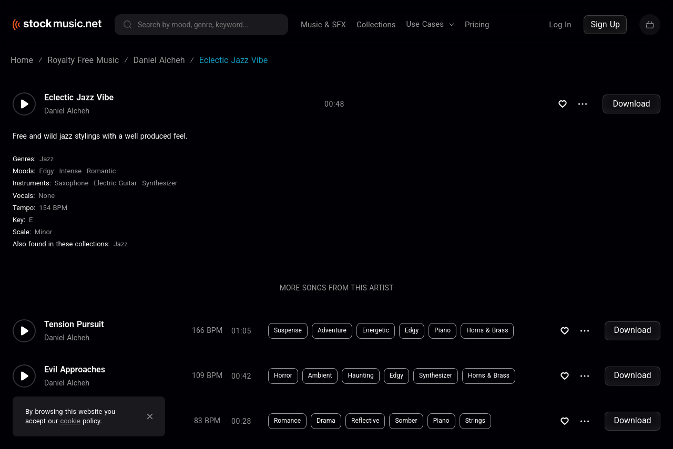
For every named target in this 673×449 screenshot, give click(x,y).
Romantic (101, 171)
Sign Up (605, 24)
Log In (560, 24)
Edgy (46, 171)
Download (631, 104)
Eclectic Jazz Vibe (79, 97)
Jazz (46, 159)
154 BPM (53, 208)
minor (44, 232)
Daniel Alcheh (66, 110)
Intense (70, 171)
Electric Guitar (115, 183)
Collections (376, 24)
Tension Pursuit (74, 324)
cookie (70, 421)
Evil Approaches (74, 370)
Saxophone (71, 183)
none (46, 196)
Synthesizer (159, 183)
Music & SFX (323, 24)
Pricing (477, 24)
